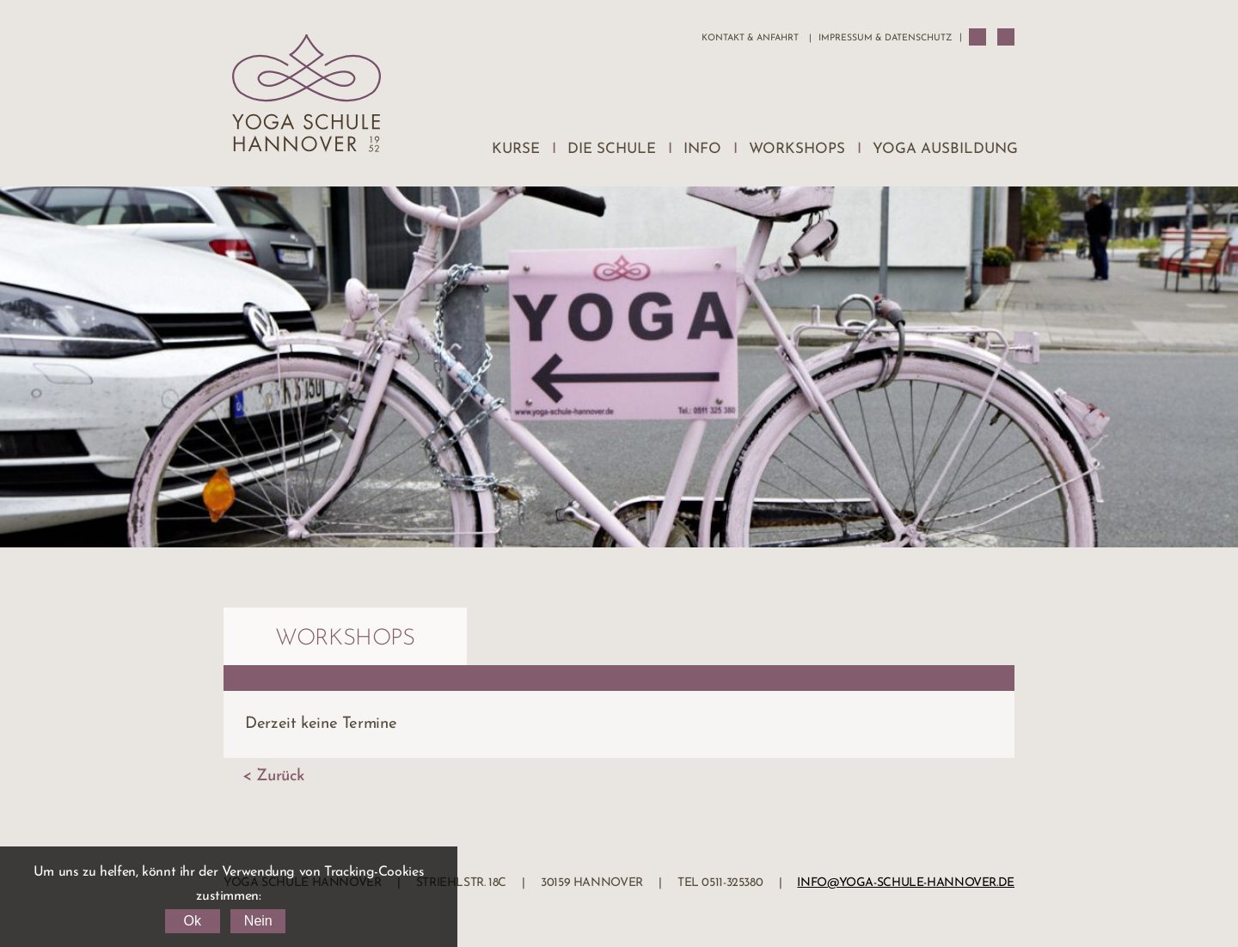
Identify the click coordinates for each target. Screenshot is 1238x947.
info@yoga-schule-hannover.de (905, 883)
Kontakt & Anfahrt (750, 38)
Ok (191, 920)
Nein (258, 920)
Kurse (516, 149)
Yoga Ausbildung (945, 149)
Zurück (280, 776)
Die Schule (611, 149)
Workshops (797, 149)
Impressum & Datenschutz (885, 38)
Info (702, 149)
